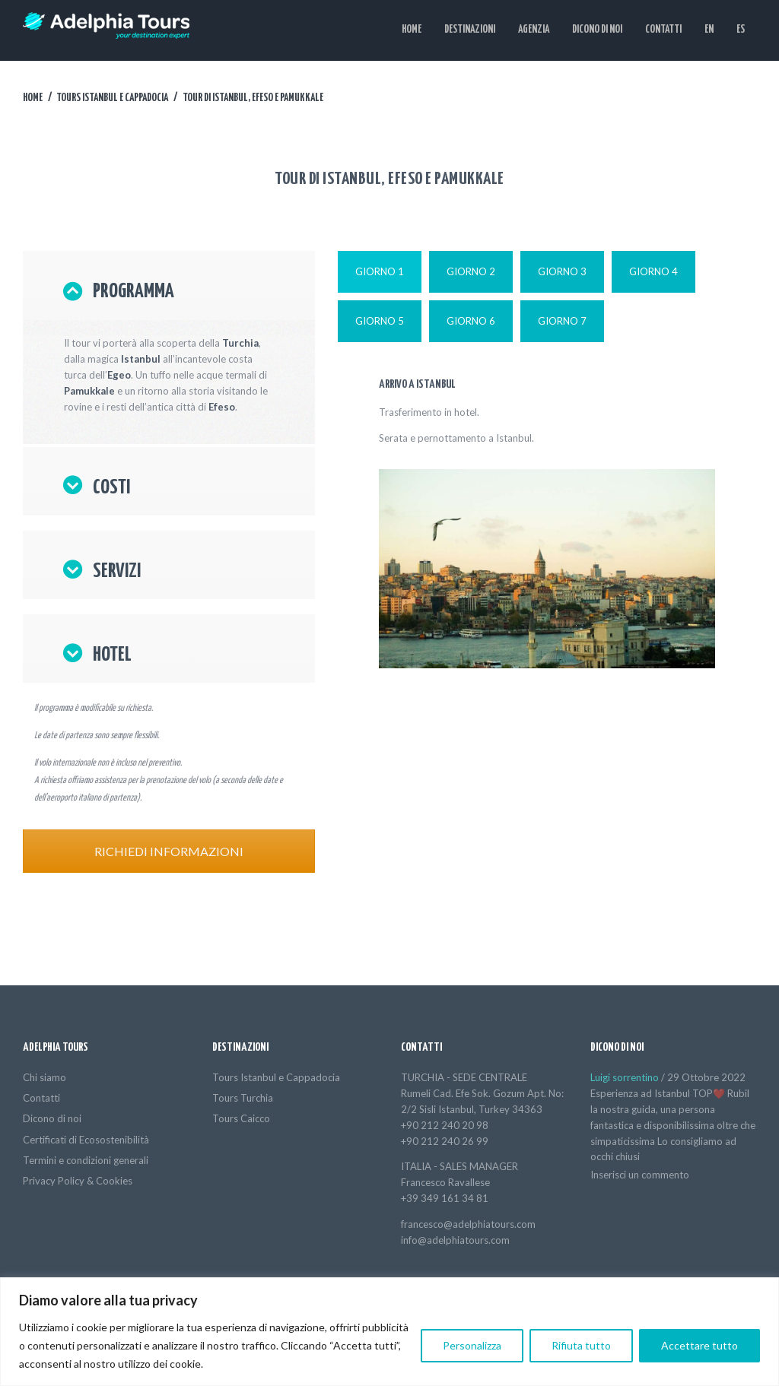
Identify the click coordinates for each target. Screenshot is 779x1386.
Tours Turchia (242, 1098)
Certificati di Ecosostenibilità (86, 1140)
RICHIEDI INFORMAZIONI (168, 851)
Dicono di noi (52, 1118)
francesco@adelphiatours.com (468, 1224)
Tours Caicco (241, 1118)
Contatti (41, 1098)
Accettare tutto (699, 1345)
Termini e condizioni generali (85, 1160)
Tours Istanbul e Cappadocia (112, 98)
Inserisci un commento (639, 1175)
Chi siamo (44, 1077)
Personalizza (472, 1345)
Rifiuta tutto (581, 1345)
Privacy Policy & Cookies (77, 1181)
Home (33, 98)
